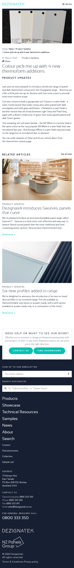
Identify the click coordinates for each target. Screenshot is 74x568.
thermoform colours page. (19, 141)
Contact (6, 445)
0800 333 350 (26, 497)
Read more (7, 235)
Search (8, 439)
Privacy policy (31, 562)
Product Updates (23, 49)
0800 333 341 (13, 504)
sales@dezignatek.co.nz (20, 507)
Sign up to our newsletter (19, 367)
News (11, 49)
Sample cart (8, 462)
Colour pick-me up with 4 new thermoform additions (26, 52)
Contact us (21, 351)
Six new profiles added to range (30, 291)
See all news (66, 154)
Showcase (11, 405)
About (7, 432)
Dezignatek (14, 4)
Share (6, 61)
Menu (69, 4)
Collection (7, 456)
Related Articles (16, 154)
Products (10, 398)
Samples (10, 419)
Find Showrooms (49, 351)
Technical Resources (20, 412)
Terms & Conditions (12, 562)
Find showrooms (10, 451)
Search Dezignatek (14, 382)
